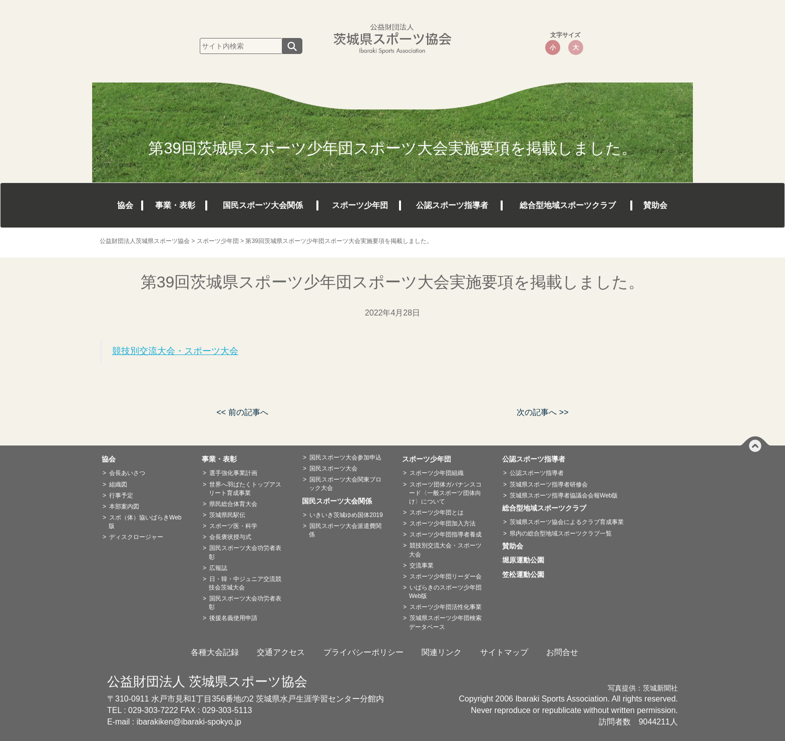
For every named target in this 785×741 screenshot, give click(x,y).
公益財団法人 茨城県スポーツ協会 (207, 681)
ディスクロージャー (136, 537)
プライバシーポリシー (363, 652)
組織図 (118, 484)
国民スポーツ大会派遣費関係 (345, 530)
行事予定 (121, 495)
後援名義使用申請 (233, 618)
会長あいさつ (127, 473)
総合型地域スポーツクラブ (568, 205)
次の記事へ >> (542, 412)
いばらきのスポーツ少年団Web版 (445, 592)
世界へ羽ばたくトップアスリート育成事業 (245, 488)
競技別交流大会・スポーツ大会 (175, 351)
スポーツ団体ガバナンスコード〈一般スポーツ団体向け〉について (445, 493)
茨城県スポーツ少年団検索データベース (445, 622)
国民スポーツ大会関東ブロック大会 (345, 484)
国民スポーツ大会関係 (263, 205)
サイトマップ (504, 652)
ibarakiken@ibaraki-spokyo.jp (189, 722)
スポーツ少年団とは (437, 512)
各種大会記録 (215, 652)
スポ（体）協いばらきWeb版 (145, 522)
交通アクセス (281, 652)
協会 (125, 205)
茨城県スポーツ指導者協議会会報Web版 (564, 495)
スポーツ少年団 (360, 205)
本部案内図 (124, 506)
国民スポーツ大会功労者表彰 (245, 552)
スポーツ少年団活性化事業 (446, 607)
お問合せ (562, 652)
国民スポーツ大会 (333, 468)
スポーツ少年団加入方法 (443, 523)
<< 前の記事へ (242, 412)
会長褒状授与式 (230, 537)
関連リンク (442, 652)
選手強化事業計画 (233, 473)
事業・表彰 (175, 205)
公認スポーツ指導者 (452, 205)
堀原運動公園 (526, 560)
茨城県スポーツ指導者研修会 (549, 484)
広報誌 (218, 568)
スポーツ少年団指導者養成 (446, 534)
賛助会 (655, 205)
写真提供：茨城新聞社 (643, 688)
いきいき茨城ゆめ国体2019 (346, 515)
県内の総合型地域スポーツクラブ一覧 (561, 533)
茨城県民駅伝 (227, 515)
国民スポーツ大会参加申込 (345, 457)
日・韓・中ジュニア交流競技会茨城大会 (245, 583)
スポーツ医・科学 (233, 526)
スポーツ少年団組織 (437, 473)
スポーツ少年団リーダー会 (446, 576)
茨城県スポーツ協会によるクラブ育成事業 (567, 522)
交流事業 (422, 565)
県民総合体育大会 (233, 504)
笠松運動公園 (526, 574)
